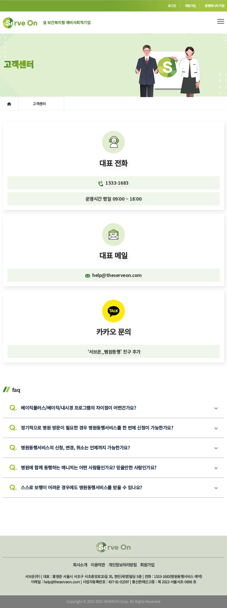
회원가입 (190, 5)
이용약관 (98, 565)
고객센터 (40, 103)
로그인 (172, 5)
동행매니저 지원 (214, 5)
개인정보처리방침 (122, 565)
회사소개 (80, 565)
